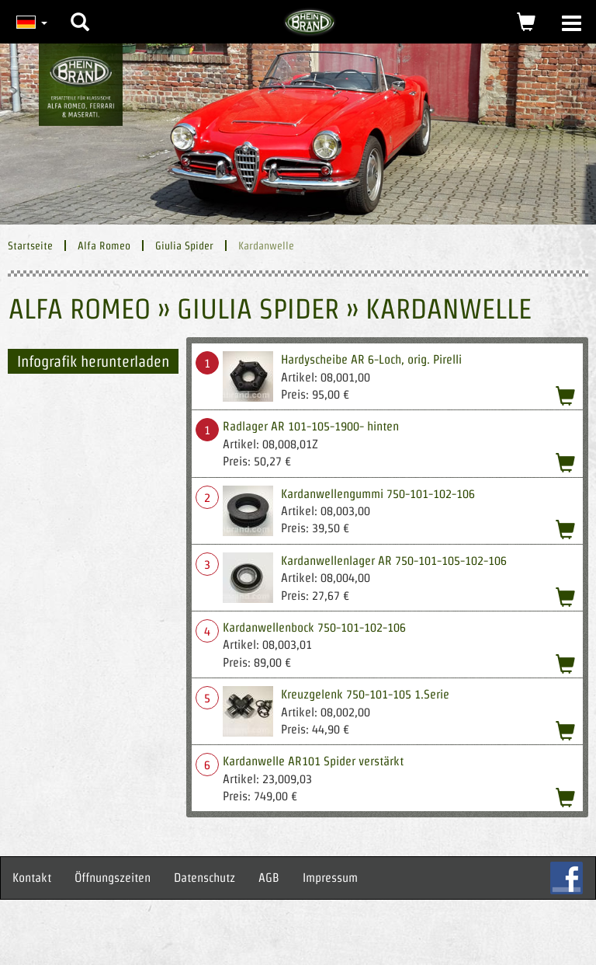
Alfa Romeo (104, 245)
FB (566, 878)
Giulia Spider (184, 245)
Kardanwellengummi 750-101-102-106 (378, 493)
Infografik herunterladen (93, 361)
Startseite (30, 245)
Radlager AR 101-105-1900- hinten (311, 426)
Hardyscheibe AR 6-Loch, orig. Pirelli (371, 359)
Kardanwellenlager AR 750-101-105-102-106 (394, 560)
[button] (80, 10)
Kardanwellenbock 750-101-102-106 (314, 627)
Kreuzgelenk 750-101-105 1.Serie (365, 694)
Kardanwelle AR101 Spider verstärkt (313, 761)
